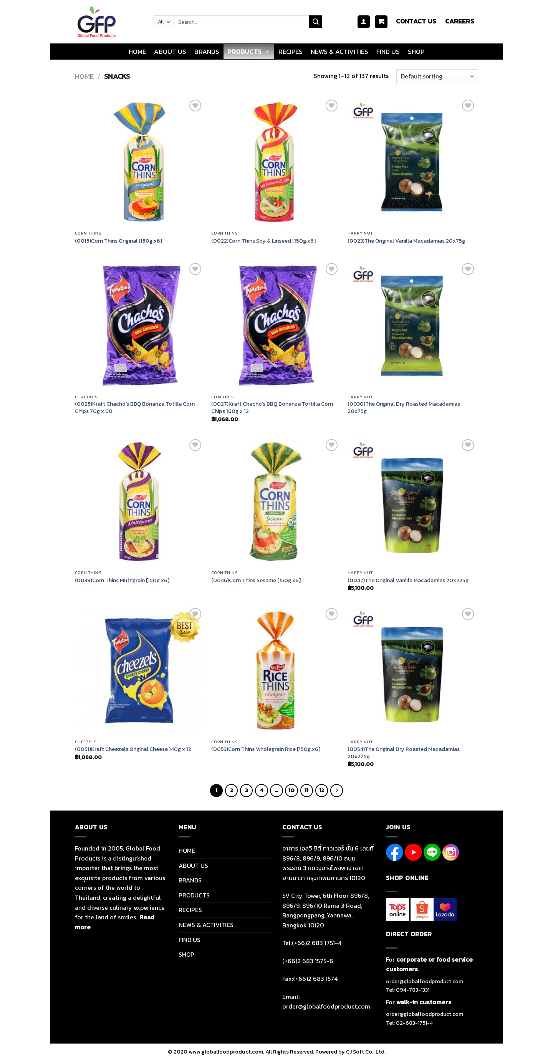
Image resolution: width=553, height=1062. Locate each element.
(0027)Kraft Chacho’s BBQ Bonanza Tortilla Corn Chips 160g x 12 (272, 407)
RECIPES (290, 52)
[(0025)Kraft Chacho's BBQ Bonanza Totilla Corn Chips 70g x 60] (139, 325)
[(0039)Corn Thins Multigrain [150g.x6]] (139, 501)
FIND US (388, 52)
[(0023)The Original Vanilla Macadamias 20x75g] (412, 162)
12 (321, 790)
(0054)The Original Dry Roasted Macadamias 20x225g (404, 753)
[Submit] (315, 21)
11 (306, 790)
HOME (137, 52)
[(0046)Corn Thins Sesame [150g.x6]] (275, 501)
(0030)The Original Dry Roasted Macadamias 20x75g (404, 407)
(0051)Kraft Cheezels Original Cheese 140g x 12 (133, 749)
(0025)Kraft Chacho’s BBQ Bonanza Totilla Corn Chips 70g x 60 (135, 407)
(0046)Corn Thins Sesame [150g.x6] (256, 580)
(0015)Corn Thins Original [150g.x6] (118, 241)
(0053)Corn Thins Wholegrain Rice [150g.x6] (265, 749)
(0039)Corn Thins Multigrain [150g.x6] (122, 580)
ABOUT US (170, 52)
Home (84, 76)
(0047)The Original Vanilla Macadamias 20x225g (408, 580)
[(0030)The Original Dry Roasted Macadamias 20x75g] (412, 325)
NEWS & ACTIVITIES (339, 52)
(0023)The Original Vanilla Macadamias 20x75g (406, 241)
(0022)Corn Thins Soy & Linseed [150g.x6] (263, 241)
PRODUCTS (248, 52)
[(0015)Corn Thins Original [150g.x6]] (139, 162)
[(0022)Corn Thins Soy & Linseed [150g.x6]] (275, 162)
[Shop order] (437, 76)
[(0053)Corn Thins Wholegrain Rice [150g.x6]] (275, 670)
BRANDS (206, 52)
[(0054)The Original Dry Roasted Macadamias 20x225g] (412, 670)
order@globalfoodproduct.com (424, 981)
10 (291, 790)
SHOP (416, 52)
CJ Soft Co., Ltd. (366, 1051)
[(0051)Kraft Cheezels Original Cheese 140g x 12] (139, 670)
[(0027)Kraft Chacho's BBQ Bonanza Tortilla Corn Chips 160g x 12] (275, 325)
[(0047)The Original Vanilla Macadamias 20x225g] (412, 501)
